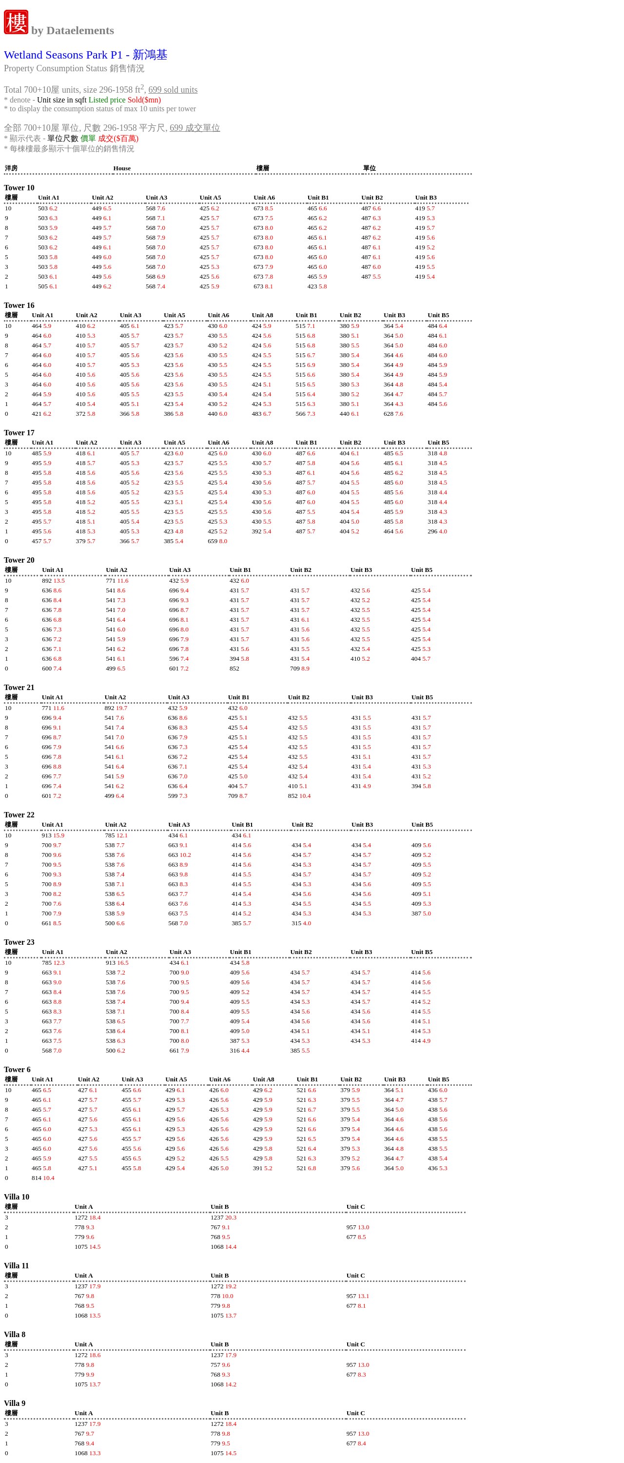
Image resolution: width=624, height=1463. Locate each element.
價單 (88, 138)
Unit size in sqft (62, 100)
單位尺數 (62, 138)
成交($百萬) (118, 138)
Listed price (107, 100)
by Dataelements (71, 30)
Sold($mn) (144, 100)
